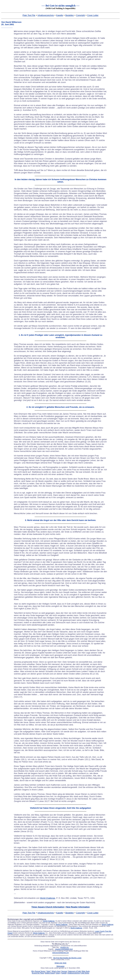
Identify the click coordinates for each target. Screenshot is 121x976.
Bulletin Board (50, 973)
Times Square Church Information (47, 907)
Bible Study (86, 971)
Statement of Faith (74, 971)
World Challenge (47, 898)
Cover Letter (93, 15)
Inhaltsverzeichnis (45, 15)
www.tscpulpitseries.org (60, 953)
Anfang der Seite (60, 963)
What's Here (56, 971)
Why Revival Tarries (38, 971)
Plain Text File (29, 15)
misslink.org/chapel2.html (64, 949)
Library (58, 973)
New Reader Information (78, 907)
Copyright (80, 15)
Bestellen (69, 15)
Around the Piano (38, 973)
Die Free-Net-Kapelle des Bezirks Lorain (67, 958)
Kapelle (59, 15)
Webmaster (61, 966)
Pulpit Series (84, 973)
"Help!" (48, 971)
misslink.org (64, 947)
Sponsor (64, 971)
